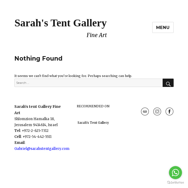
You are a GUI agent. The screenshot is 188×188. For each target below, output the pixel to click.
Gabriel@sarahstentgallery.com (41, 148)
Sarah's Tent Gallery (60, 23)
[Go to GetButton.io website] (175, 182)
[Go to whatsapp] (175, 172)
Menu (163, 27)
